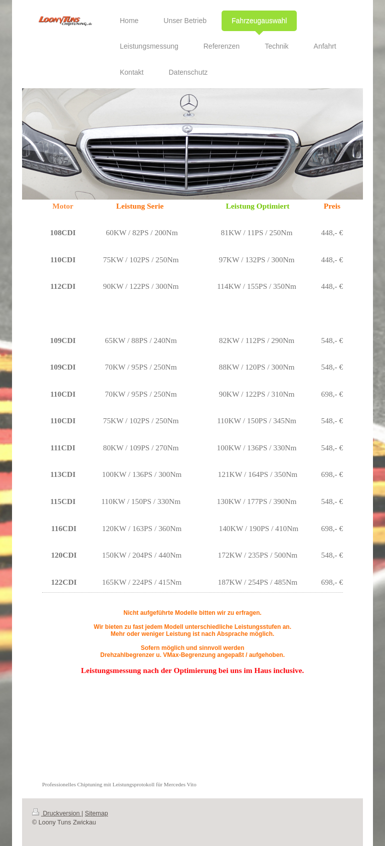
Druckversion (56, 813)
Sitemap (96, 813)
